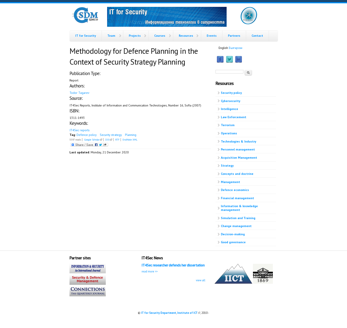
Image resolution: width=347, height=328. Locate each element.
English (223, 48)
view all (200, 280)
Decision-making (233, 234)
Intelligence (229, 109)
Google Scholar (93, 139)
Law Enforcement (233, 117)
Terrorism (228, 125)
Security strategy (111, 135)
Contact (257, 36)
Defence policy (87, 135)
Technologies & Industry (238, 141)
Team (111, 36)
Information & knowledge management (239, 208)
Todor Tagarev (79, 93)
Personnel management (238, 149)
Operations (229, 133)
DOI (108, 139)
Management (230, 182)
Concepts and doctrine (237, 174)
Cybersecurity (230, 101)
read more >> (150, 271)
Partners (234, 36)
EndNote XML (130, 139)
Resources (186, 36)
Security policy (231, 93)
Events (212, 36)
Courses (159, 36)
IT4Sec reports (79, 130)
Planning (130, 135)
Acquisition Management (239, 158)
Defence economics (235, 190)
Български (235, 48)
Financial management (237, 198)
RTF (117, 139)
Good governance (233, 242)
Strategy (227, 166)
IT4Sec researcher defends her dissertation (173, 265)
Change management (236, 226)
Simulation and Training (238, 218)
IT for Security (85, 36)
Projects (135, 36)
